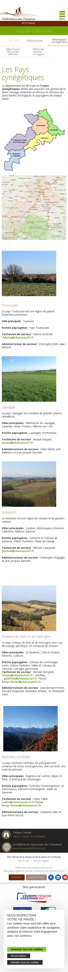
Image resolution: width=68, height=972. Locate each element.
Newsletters (36, 877)
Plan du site (23, 860)
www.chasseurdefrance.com (29, 848)
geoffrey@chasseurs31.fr (20, 678)
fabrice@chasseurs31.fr (18, 337)
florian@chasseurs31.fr (26, 681)
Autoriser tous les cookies (27, 949)
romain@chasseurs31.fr (17, 675)
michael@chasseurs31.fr (18, 551)
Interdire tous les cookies (25, 962)
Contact (17, 877)
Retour (14, 40)
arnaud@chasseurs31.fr (17, 442)
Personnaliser (18, 955)
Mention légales (41, 860)
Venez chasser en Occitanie (29, 836)
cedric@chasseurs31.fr (17, 802)
